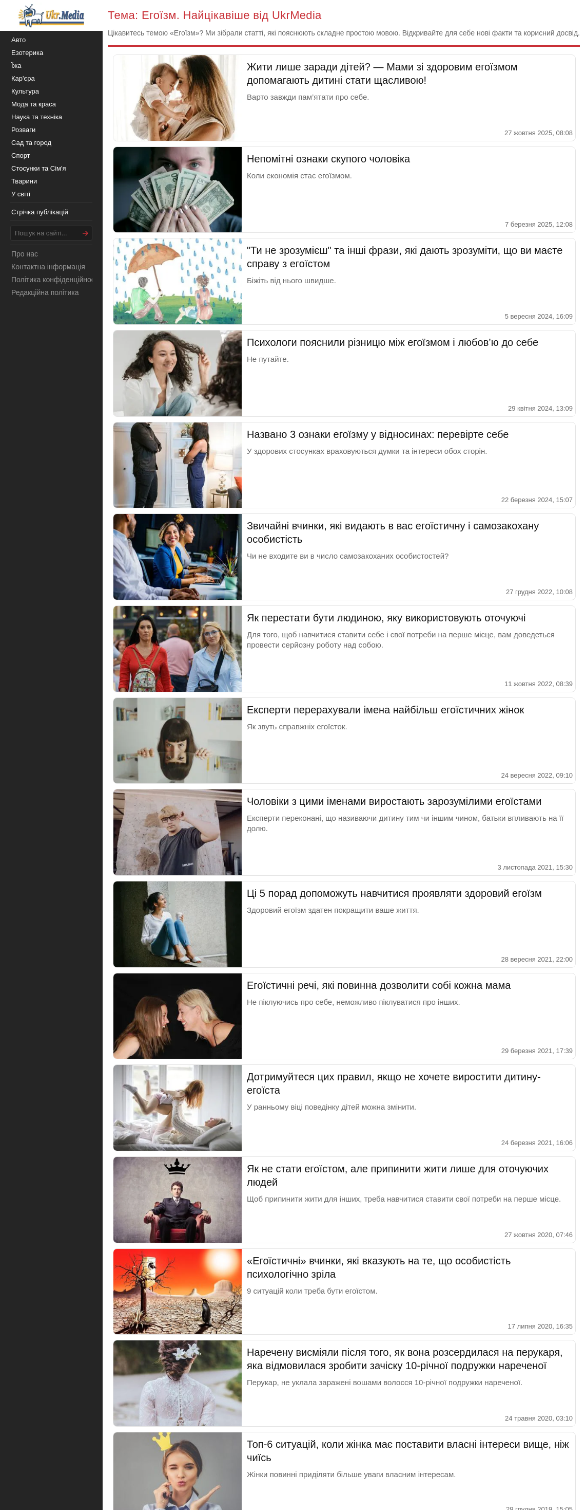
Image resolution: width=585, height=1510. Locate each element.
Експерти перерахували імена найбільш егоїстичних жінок (385, 709)
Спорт (20, 155)
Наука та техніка (36, 117)
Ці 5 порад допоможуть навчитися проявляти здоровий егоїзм (394, 893)
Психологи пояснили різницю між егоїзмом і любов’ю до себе (392, 342)
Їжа (16, 65)
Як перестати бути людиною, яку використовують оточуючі (386, 617)
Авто (18, 40)
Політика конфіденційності (55, 279)
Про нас (24, 254)
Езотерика (27, 53)
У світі (20, 194)
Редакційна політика (45, 292)
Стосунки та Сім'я (38, 168)
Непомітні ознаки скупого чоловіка (328, 158)
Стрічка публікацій (39, 212)
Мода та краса (33, 104)
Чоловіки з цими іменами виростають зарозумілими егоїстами (394, 801)
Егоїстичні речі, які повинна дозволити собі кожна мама (379, 985)
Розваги (23, 130)
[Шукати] (85, 233)
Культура (25, 91)
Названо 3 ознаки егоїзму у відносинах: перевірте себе (378, 434)
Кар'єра (23, 78)
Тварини (24, 181)
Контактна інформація (48, 267)
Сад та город (31, 142)
